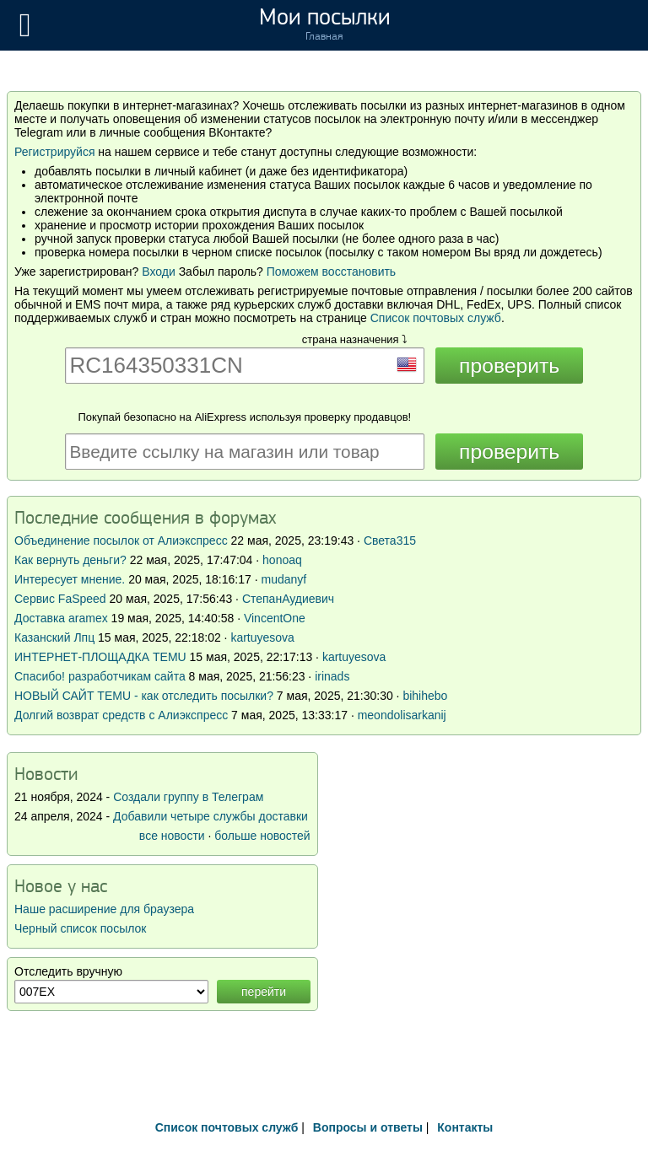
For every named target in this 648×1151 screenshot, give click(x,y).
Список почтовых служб (435, 318)
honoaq (282, 560)
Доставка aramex (62, 618)
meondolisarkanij (402, 715)
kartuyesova (262, 637)
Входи (159, 271)
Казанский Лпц (54, 637)
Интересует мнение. (69, 579)
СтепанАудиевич (288, 598)
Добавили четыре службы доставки (210, 816)
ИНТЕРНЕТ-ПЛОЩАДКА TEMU (100, 657)
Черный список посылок (80, 928)
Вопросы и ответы (368, 1127)
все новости (172, 835)
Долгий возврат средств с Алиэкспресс (121, 715)
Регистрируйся (54, 152)
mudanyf (283, 579)
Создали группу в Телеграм (188, 797)
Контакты (465, 1127)
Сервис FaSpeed (60, 598)
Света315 (390, 540)
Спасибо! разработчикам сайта (100, 676)
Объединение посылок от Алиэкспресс (121, 540)
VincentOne (274, 618)
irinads (332, 676)
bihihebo (424, 695)
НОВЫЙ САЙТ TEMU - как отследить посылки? (143, 695)
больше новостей (262, 835)
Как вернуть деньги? (70, 560)
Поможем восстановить (331, 271)
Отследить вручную (68, 971)
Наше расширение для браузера (104, 909)
